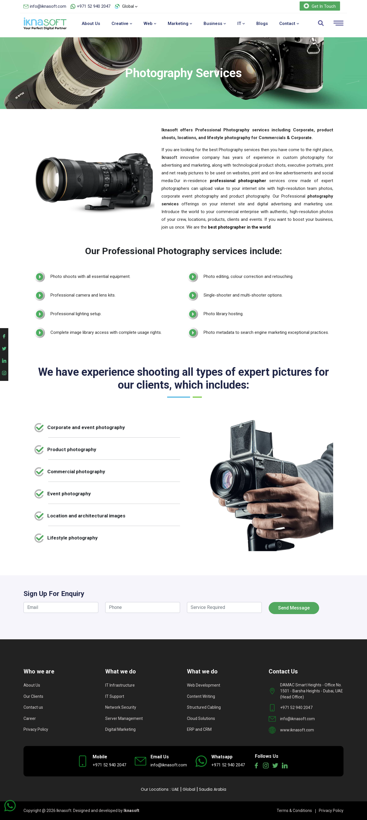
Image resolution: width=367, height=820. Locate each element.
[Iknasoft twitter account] (4, 347)
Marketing (180, 23)
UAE (175, 789)
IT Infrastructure (120, 685)
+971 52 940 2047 (93, 6)
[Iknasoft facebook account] (4, 335)
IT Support (114, 696)
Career (30, 718)
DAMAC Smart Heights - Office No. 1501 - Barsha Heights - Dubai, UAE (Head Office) (311, 691)
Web (150, 23)
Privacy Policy (36, 729)
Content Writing (201, 696)
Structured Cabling (204, 707)
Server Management (124, 718)
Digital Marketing (120, 729)
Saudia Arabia (212, 789)
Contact (289, 23)
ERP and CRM (199, 729)
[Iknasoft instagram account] (4, 372)
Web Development (203, 685)
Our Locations (155, 789)
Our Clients (33, 696)
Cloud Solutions (201, 718)
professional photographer (238, 180)
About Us (91, 23)
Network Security (120, 707)
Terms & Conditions (294, 810)
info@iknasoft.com (48, 6)
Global (189, 789)
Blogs (262, 23)
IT (241, 23)
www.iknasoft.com (297, 730)
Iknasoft (169, 157)
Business (215, 23)
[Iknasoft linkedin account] (4, 360)
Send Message (294, 608)
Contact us (33, 707)
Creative (122, 23)
